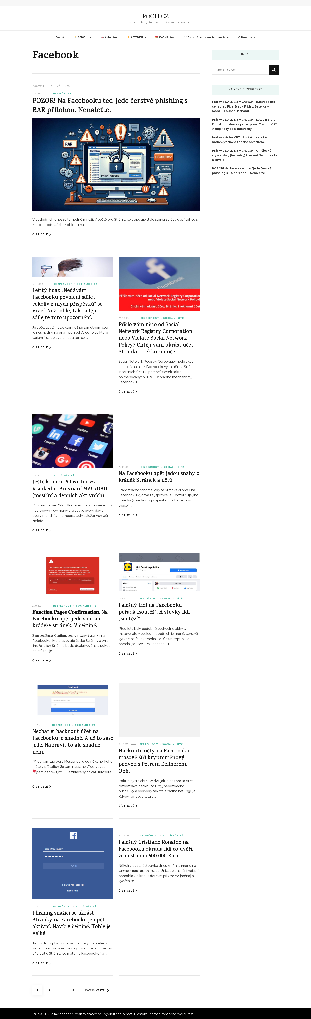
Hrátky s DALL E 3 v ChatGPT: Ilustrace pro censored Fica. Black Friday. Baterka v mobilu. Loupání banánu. (243, 106)
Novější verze (96, 988)
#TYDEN (135, 37)
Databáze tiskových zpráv (205, 37)
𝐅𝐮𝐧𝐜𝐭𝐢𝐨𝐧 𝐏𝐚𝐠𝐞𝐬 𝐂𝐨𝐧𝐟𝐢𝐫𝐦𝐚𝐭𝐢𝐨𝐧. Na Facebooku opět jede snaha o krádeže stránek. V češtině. (72, 619)
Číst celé (41, 234)
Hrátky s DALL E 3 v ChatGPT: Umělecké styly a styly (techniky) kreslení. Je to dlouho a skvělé (245, 155)
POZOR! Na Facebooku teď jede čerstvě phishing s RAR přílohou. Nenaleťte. (112, 106)
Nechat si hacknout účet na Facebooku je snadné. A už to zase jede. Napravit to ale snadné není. (72, 741)
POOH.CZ (155, 16)
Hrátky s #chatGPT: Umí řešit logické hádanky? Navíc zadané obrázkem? (239, 140)
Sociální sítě (87, 284)
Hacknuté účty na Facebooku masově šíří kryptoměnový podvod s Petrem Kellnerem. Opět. (155, 760)
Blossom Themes (147, 1012)
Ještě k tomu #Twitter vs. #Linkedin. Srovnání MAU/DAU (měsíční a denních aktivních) (71, 489)
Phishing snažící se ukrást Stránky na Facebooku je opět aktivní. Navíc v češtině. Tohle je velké (72, 922)
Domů (60, 37)
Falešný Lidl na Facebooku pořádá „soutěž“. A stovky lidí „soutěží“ (155, 612)
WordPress (185, 1012)
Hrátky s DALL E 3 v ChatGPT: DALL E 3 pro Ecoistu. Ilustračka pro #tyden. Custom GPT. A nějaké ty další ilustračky (245, 124)
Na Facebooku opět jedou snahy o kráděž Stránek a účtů (157, 477)
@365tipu (82, 37)
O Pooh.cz (245, 37)
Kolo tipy (109, 37)
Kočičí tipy (165, 37)
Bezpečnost (62, 93)
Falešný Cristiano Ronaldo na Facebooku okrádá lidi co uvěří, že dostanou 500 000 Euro (157, 848)
